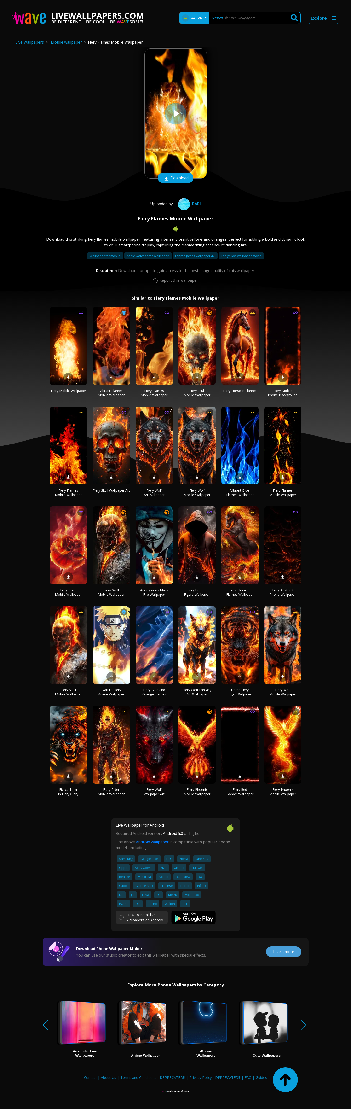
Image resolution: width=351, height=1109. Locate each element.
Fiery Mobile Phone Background (283, 392)
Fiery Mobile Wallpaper (68, 390)
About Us (108, 1077)
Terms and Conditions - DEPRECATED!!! (152, 1077)
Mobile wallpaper (66, 42)
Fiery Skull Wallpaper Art (111, 490)
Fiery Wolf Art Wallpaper (154, 492)
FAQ (248, 1077)
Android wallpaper (152, 842)
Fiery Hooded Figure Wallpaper (197, 592)
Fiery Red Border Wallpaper (239, 791)
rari (189, 203)
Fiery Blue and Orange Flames (154, 692)
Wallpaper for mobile (105, 256)
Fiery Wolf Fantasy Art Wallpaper (197, 692)
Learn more (283, 951)
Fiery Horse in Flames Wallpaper (240, 592)
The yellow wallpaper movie (241, 256)
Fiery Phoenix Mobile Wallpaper (197, 791)
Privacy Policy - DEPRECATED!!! (215, 1077)
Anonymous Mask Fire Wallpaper (154, 592)
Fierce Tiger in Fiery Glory (68, 791)
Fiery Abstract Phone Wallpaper (283, 592)
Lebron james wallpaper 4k (195, 256)
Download (176, 178)
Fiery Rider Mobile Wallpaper (111, 791)
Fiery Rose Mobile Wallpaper (68, 592)
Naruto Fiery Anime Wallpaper (111, 692)
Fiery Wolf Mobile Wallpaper (197, 492)
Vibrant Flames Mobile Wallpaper (111, 392)
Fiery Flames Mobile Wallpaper (154, 392)
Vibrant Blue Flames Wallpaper (240, 492)
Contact (90, 1077)
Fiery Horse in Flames (240, 390)
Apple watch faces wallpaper (148, 256)
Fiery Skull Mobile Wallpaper (197, 392)
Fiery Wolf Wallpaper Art (154, 791)
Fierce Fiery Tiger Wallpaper (240, 692)
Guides (261, 1077)
